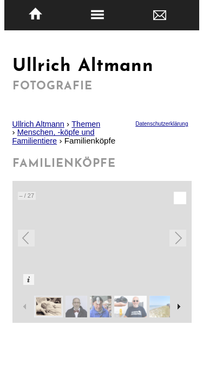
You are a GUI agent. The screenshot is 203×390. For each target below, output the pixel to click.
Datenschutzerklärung (161, 124)
